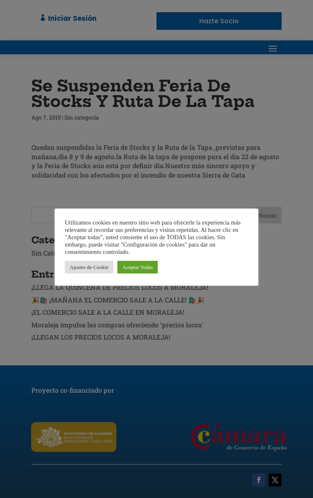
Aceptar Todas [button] (137, 267)
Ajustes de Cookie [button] (89, 267)
